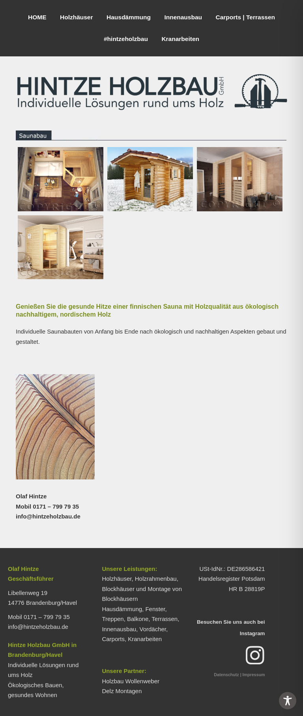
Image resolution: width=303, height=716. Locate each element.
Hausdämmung (129, 17)
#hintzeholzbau (126, 38)
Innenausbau (183, 17)
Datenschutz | (227, 674)
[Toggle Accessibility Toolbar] (287, 700)
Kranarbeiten (180, 38)
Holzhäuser (76, 17)
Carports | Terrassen (245, 17)
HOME (37, 17)
